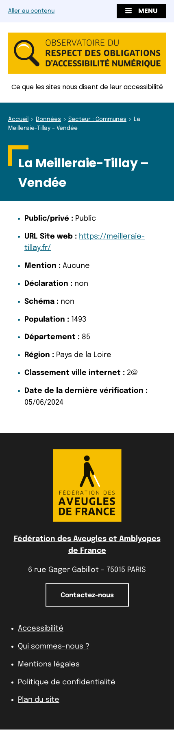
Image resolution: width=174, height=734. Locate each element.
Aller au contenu (31, 11)
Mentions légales (49, 664)
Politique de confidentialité (66, 682)
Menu (141, 10)
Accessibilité (40, 628)
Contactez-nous (87, 595)
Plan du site (38, 699)
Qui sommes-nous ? (53, 646)
